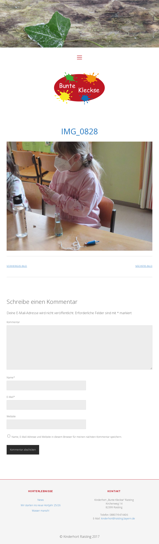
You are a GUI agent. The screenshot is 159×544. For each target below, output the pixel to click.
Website (11, 416)
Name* (11, 377)
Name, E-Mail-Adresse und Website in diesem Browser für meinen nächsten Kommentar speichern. (67, 437)
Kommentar (13, 322)
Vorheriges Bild (17, 265)
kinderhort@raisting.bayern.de (118, 518)
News (40, 500)
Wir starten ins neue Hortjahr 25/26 (40, 505)
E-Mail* (11, 397)
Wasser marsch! (40, 510)
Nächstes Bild (143, 265)
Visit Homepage (79, 24)
